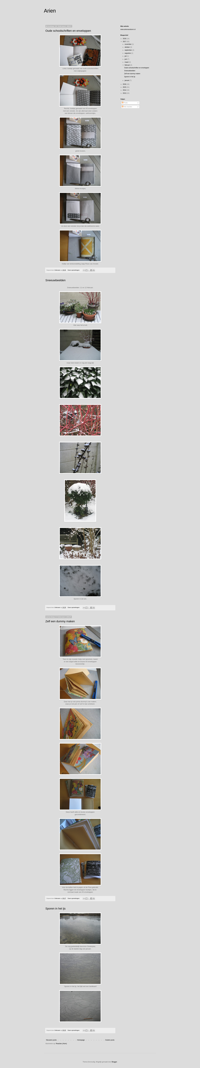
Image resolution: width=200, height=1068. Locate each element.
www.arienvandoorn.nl (127, 29)
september (128, 50)
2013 (125, 93)
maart (127, 62)
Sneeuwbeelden (55, 280)
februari (127, 65)
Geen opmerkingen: (74, 270)
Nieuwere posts (51, 1040)
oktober (127, 47)
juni (126, 59)
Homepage (81, 1040)
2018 (125, 38)
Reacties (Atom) (61, 1043)
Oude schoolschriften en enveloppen (68, 30)
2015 (125, 87)
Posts (125, 103)
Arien (50, 11)
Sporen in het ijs (55, 908)
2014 (125, 90)
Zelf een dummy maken (60, 621)
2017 (125, 41)
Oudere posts (109, 1040)
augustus (128, 53)
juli (126, 56)
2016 (125, 84)
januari (127, 80)
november (128, 44)
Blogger (114, 1062)
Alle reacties (127, 107)
